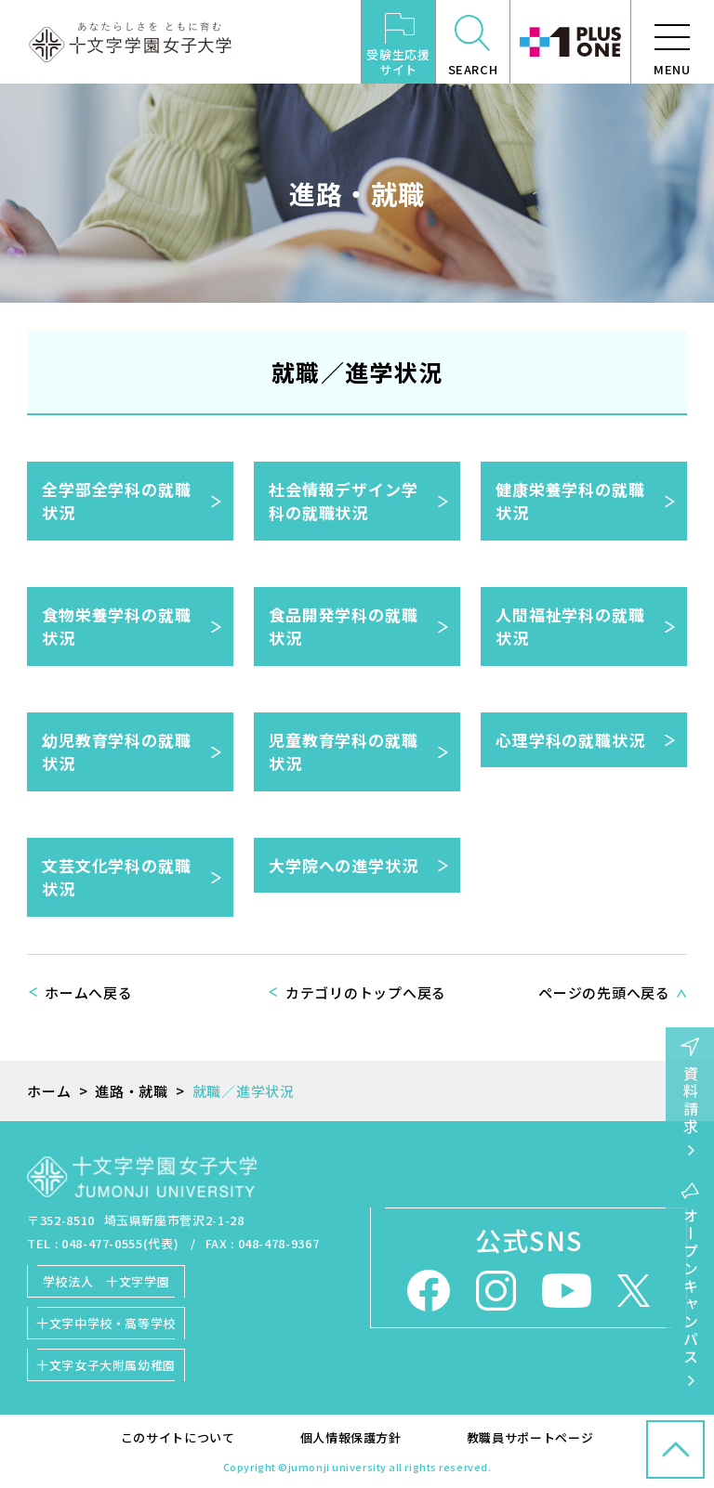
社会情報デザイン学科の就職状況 (343, 501)
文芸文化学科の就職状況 (117, 877)
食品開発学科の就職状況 (343, 626)
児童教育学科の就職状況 (343, 752)
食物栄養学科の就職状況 (117, 626)
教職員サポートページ (530, 1437)
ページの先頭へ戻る (604, 992)
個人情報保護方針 (351, 1437)
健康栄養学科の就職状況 (570, 501)
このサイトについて (178, 1437)
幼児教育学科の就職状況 (117, 752)
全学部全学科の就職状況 (117, 501)
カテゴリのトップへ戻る (365, 992)
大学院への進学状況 (343, 865)
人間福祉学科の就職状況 (570, 626)
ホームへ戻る (89, 992)
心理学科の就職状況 (570, 739)
